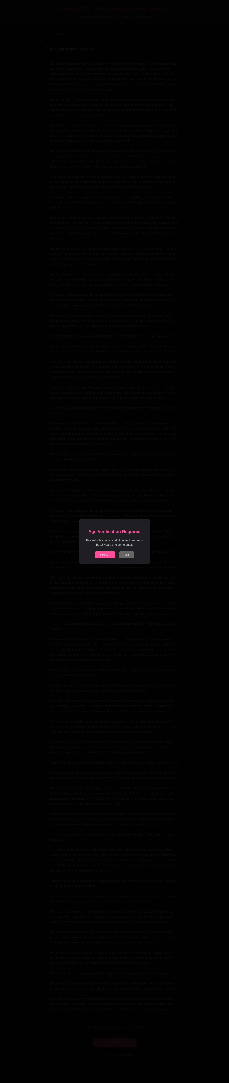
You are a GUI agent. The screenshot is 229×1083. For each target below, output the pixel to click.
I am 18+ (105, 555)
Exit (127, 555)
